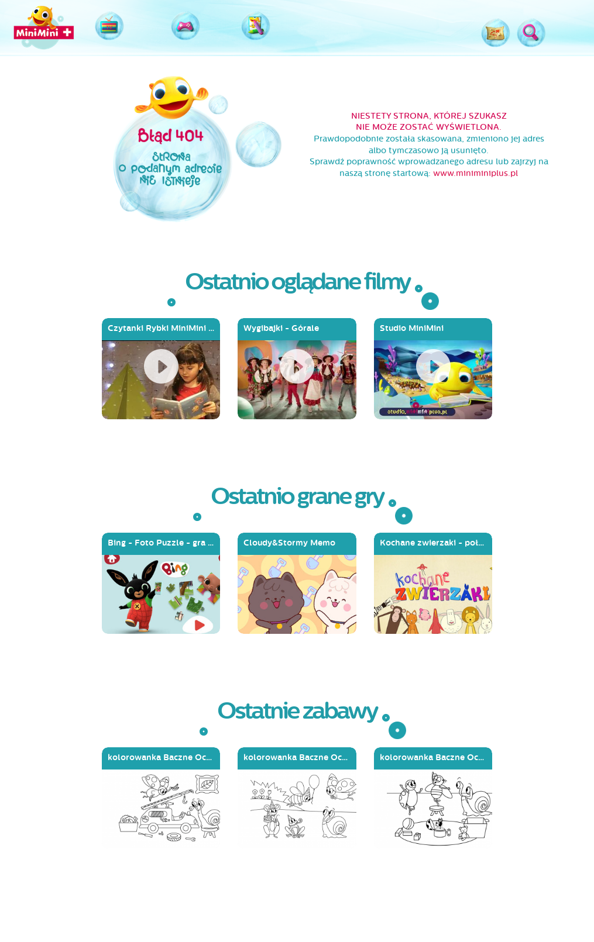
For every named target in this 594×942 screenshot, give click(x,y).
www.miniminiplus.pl (475, 173)
